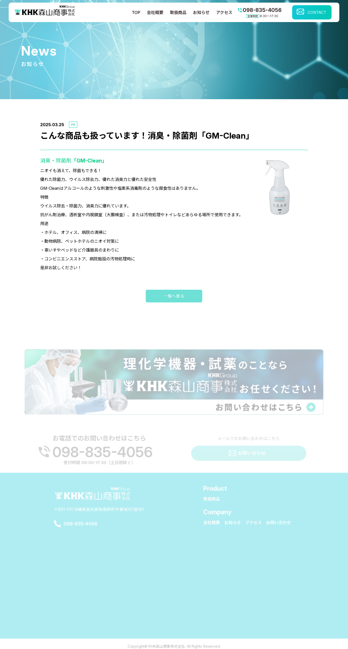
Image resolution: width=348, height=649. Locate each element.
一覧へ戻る (174, 306)
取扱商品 (178, 12)
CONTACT (317, 12)
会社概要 (155, 12)
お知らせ (201, 12)
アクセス (224, 12)
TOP (136, 12)
